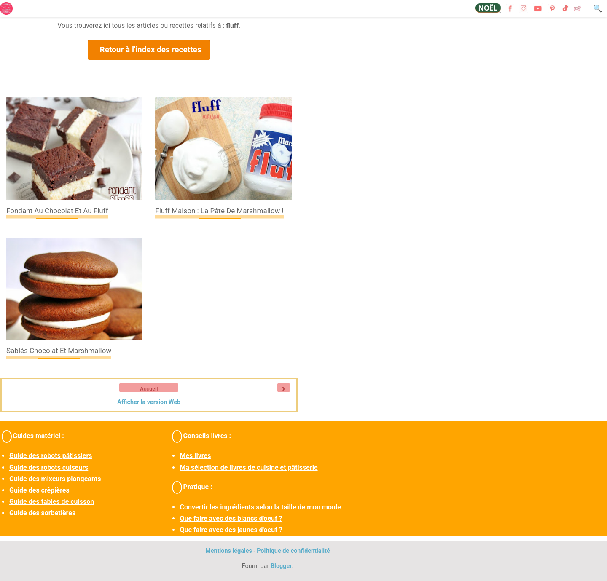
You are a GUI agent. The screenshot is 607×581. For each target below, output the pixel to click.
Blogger (281, 566)
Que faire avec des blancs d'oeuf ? (231, 518)
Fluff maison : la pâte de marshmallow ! (219, 210)
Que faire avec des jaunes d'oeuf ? (231, 530)
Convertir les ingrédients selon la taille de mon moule (260, 507)
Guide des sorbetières (42, 513)
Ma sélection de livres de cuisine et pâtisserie (248, 467)
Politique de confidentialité (293, 550)
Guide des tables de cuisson (51, 502)
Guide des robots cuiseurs (48, 467)
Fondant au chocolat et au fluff (57, 210)
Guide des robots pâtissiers (50, 456)
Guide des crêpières (39, 490)
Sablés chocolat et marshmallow (58, 350)
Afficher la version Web (148, 402)
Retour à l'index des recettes (150, 49)
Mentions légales (228, 550)
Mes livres (195, 456)
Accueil (149, 389)
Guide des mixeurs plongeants (55, 479)
